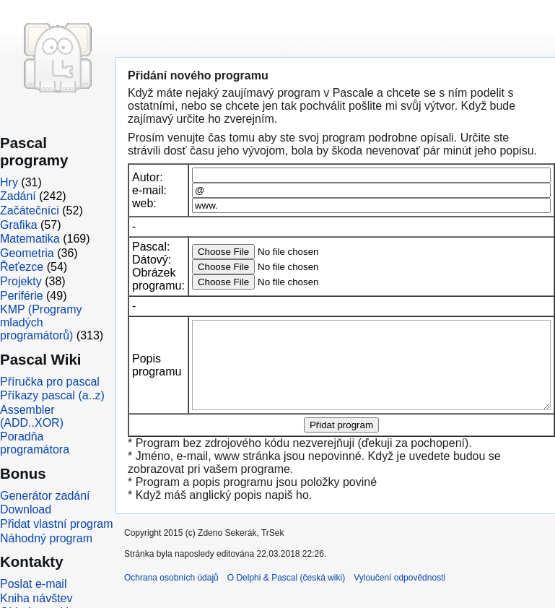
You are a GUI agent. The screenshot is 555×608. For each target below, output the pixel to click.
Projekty (21, 281)
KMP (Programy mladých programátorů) (41, 322)
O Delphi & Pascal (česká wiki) (286, 595)
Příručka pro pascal (50, 381)
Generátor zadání (45, 496)
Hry (9, 182)
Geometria (27, 253)
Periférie (21, 296)
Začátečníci (29, 210)
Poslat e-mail (33, 584)
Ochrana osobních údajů (171, 595)
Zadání (18, 196)
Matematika (30, 239)
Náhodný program (46, 538)
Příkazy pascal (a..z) (52, 395)
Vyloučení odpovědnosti (399, 595)
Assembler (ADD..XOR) (32, 416)
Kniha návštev (36, 598)
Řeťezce (21, 267)
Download (25, 509)
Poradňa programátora (34, 443)
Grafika (19, 225)
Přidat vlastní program (56, 524)
